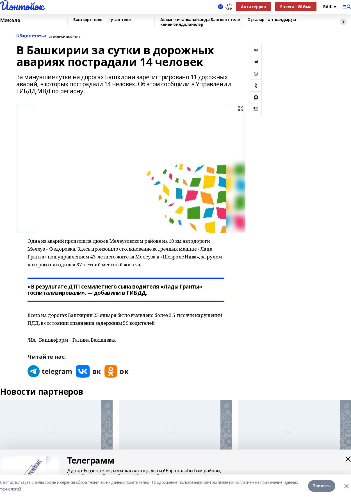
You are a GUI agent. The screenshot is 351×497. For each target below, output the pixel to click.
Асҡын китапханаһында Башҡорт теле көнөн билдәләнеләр (200, 22)
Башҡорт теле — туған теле (102, 19)
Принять (322, 485)
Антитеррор (253, 6)
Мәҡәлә (10, 20)
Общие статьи (31, 36)
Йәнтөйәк (22, 5)
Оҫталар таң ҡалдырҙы (271, 19)
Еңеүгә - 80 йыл (295, 6)
